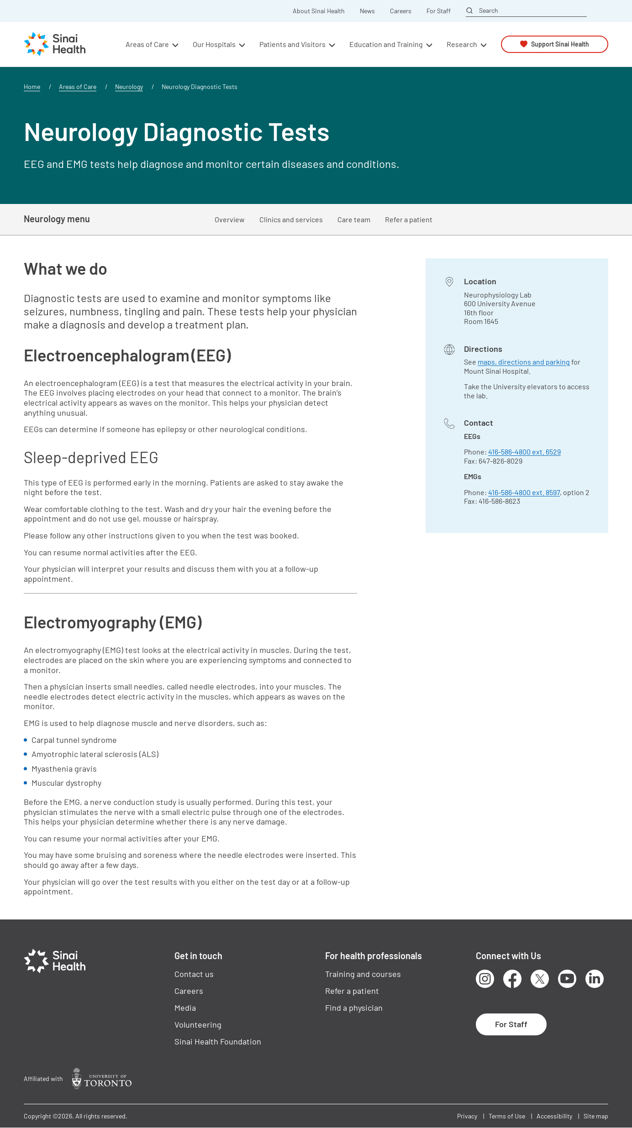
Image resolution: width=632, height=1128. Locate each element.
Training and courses (363, 974)
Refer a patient (408, 219)
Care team (353, 219)
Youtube (567, 979)
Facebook (512, 979)
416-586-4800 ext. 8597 (524, 492)
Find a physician (354, 1008)
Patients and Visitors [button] (292, 44)
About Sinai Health (319, 11)
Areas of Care (77, 86)
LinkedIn (594, 979)
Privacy (467, 1116)
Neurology (129, 86)
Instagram (485, 979)
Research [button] (462, 44)
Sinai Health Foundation (217, 1041)
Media (185, 1008)
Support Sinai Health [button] (560, 44)
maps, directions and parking (524, 361)
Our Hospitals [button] (214, 44)
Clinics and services (291, 219)
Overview (230, 219)
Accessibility (554, 1116)
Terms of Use (507, 1116)
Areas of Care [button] (147, 44)
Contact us (194, 974)
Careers (400, 11)
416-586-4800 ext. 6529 (524, 451)
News (367, 11)
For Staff (439, 11)
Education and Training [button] (386, 44)
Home (32, 86)
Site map (596, 1116)
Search (488, 10)
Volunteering (197, 1024)
